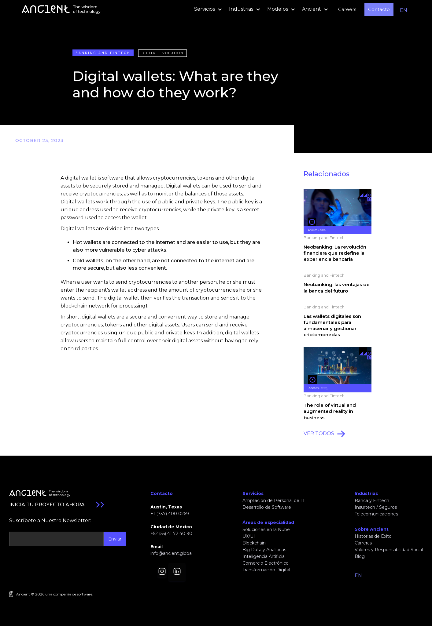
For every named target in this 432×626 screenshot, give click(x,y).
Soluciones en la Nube (266, 529)
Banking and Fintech (103, 53)
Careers (347, 9)
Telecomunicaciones (376, 514)
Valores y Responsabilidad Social (389, 549)
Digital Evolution (162, 53)
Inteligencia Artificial (264, 556)
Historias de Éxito (373, 536)
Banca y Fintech (372, 500)
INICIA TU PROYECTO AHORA (47, 505)
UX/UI (248, 536)
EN (403, 10)
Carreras (363, 543)
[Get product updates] (56, 539)
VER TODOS (319, 433)
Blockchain (254, 543)
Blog (360, 556)
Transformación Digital (266, 570)
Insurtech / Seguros (376, 507)
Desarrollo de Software (266, 507)
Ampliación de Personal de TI (273, 500)
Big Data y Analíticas (264, 549)
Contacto (379, 9)
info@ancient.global (171, 553)
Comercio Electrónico (265, 563)
